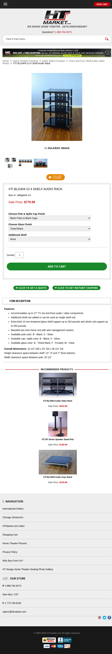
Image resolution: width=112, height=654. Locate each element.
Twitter (104, 617)
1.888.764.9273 (13, 585)
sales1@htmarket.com (14, 611)
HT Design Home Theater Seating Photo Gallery (28, 569)
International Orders (13, 508)
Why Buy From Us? (13, 560)
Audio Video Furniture (53, 61)
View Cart (102, 4)
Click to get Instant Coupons (76, 287)
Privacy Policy (10, 552)
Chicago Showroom (13, 517)
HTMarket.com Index (14, 526)
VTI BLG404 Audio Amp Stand (57, 477)
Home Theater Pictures (15, 543)
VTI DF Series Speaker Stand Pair (58, 439)
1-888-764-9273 (63, 32)
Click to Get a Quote (31, 287)
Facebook (109, 617)
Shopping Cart (10, 534)
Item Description (19, 301)
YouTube (99, 617)
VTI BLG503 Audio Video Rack (57, 401)
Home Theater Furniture (25, 61)
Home (6, 61)
